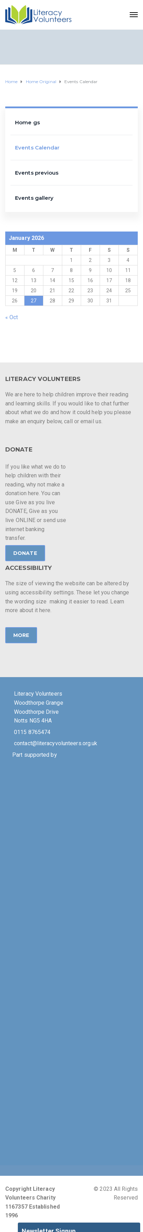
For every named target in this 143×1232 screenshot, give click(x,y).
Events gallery (34, 198)
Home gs (27, 122)
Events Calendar (37, 147)
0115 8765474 (32, 732)
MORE (21, 635)
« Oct (11, 317)
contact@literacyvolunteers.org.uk (55, 743)
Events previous (37, 172)
